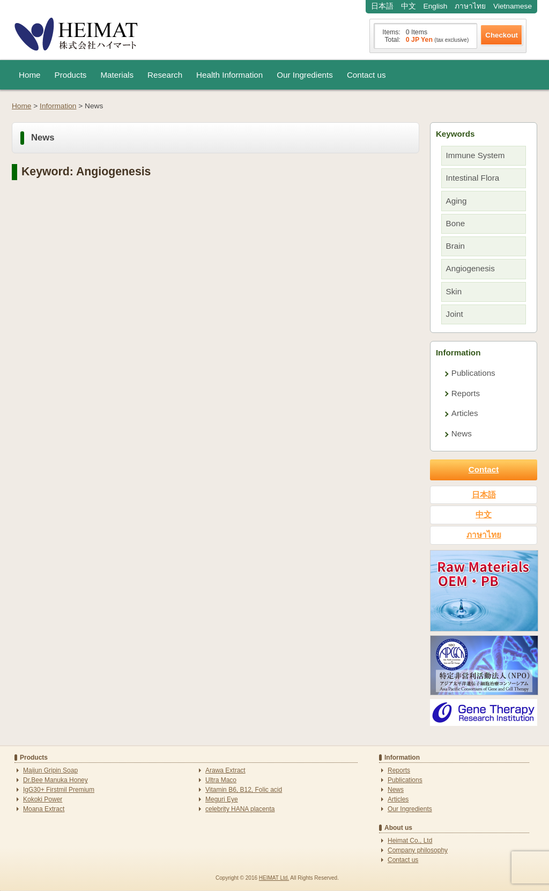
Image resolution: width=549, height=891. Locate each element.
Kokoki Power (42, 799)
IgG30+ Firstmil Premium (58, 789)
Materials (116, 74)
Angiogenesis (470, 268)
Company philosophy (418, 850)
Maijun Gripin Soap (50, 770)
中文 (408, 6)
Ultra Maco (220, 780)
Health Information (229, 74)
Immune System (475, 155)
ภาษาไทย (470, 6)
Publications (473, 372)
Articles (464, 413)
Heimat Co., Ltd (410, 840)
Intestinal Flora (473, 177)
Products (71, 74)
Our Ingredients (305, 74)
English (436, 6)
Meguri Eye (221, 799)
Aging (456, 200)
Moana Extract (43, 809)
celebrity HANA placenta (239, 809)
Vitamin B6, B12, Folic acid (243, 789)
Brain (455, 245)
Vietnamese (512, 6)
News (461, 433)
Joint (454, 313)
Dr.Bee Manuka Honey (55, 780)
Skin (454, 291)
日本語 (382, 6)
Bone (455, 223)
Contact (484, 469)
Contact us (366, 74)
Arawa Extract (225, 770)
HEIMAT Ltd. (274, 878)
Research (164, 74)
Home (30, 74)
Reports (465, 393)
